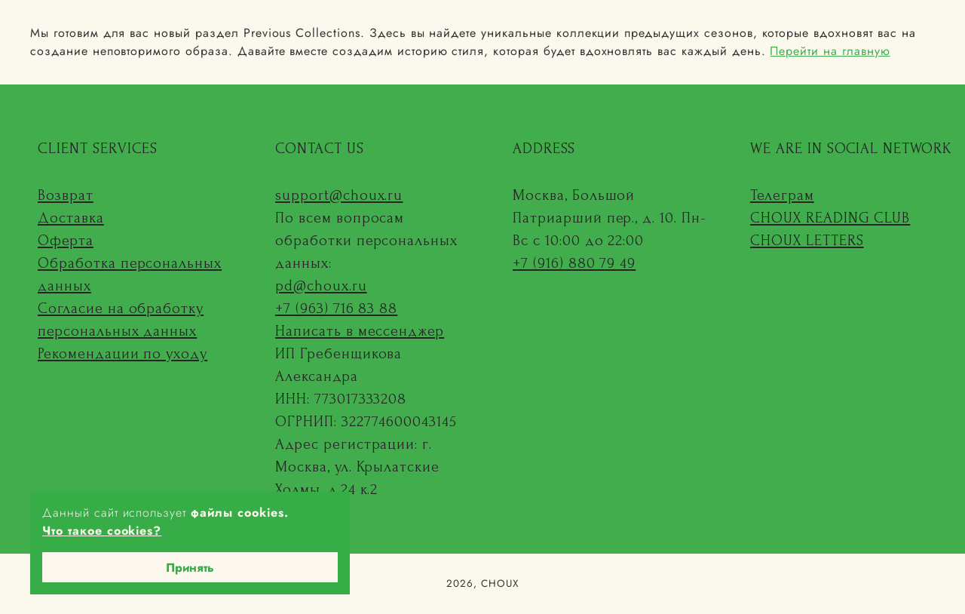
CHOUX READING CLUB (830, 218)
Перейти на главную (830, 51)
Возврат (65, 195)
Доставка (71, 218)
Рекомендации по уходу (122, 353)
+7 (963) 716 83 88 (336, 308)
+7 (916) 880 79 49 (574, 263)
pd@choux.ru (321, 286)
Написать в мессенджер (359, 331)
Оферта (65, 240)
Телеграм (782, 195)
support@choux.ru (339, 195)
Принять (190, 567)
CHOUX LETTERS (806, 240)
